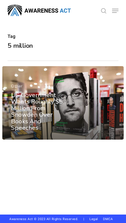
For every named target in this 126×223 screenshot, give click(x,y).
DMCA (108, 219)
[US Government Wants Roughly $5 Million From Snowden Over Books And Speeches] (63, 103)
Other (17, 86)
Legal (93, 219)
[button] (115, 11)
